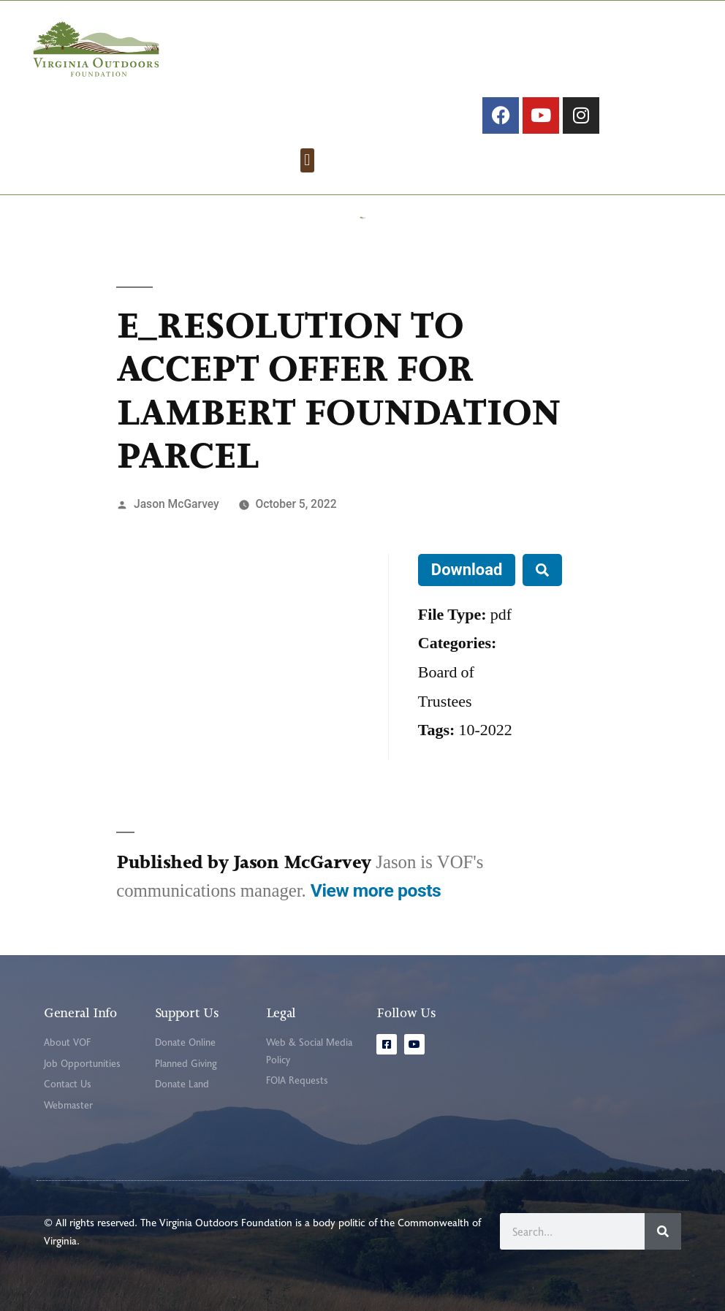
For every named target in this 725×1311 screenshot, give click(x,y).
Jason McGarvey (176, 504)
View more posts (376, 890)
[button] (307, 160)
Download (467, 569)
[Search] (663, 1231)
